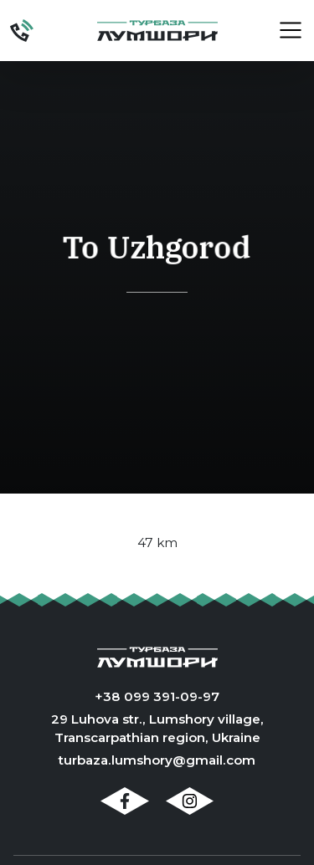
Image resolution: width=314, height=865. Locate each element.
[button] (281, 30)
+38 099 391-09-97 (157, 696)
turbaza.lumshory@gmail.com (157, 760)
